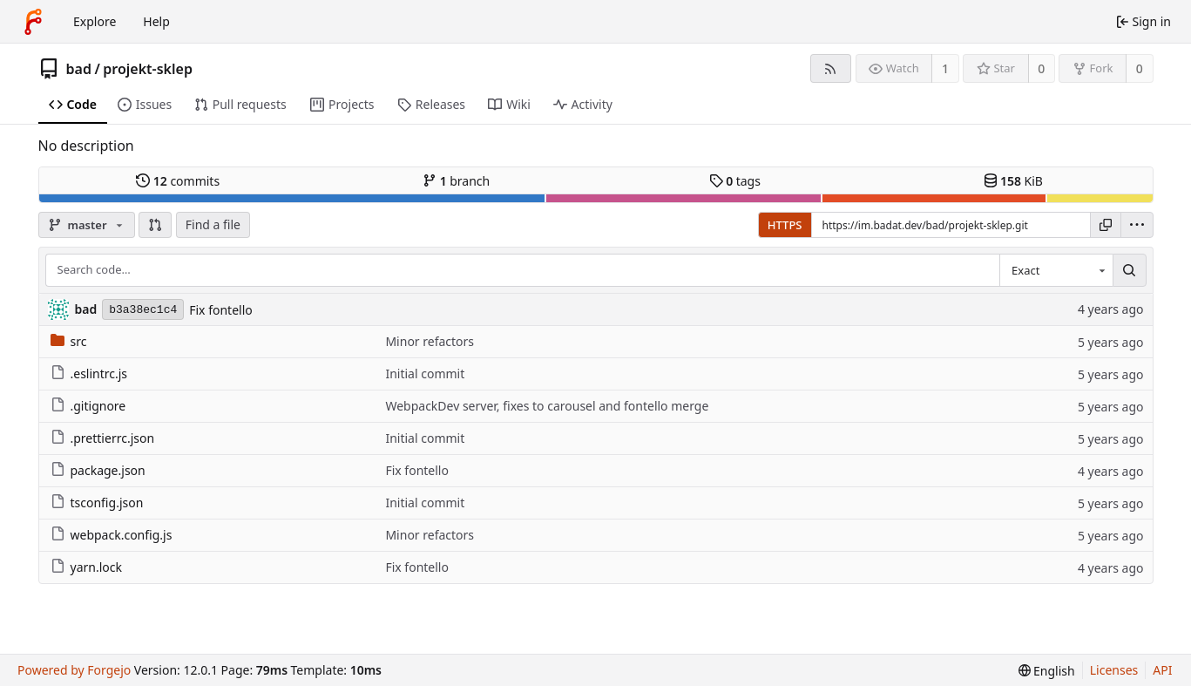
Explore (94, 21)
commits (178, 181)
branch (456, 181)
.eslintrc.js (89, 373)
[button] (155, 225)
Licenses (1114, 670)
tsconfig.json (97, 502)
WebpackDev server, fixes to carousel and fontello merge (546, 405)
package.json (98, 470)
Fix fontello (221, 310)
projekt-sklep (148, 69)
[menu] (1137, 225)
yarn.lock (86, 567)
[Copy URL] (1105, 225)
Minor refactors (429, 341)
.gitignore (88, 405)
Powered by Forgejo (74, 670)
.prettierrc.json (103, 438)
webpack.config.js (112, 534)
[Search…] (1129, 270)
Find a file (213, 224)
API (1162, 670)
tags (735, 181)
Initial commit (424, 373)
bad (78, 69)
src (69, 341)
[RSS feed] (830, 68)
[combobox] (1056, 270)
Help (156, 21)
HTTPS (785, 225)
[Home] (33, 21)
